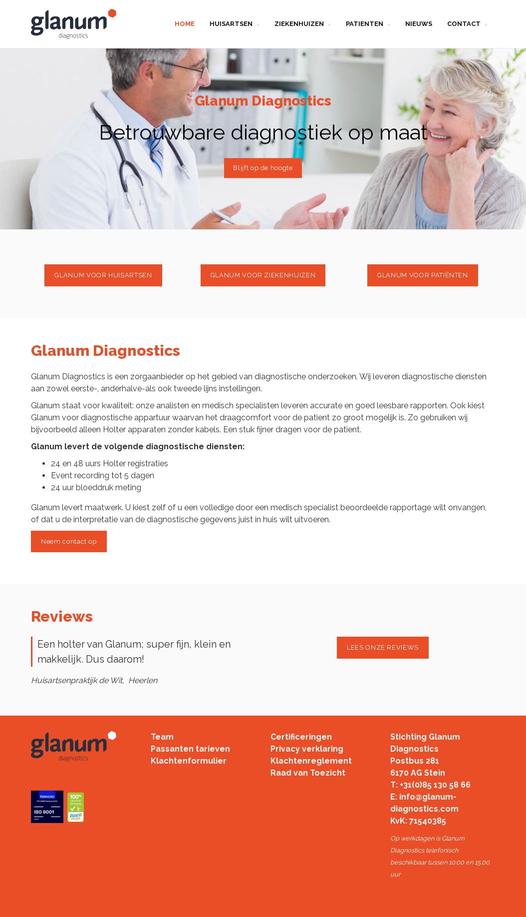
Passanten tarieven (190, 749)
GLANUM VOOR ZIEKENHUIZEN (263, 275)
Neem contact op (69, 541)
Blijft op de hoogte (262, 167)
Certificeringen (301, 737)
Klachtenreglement (311, 761)
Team (162, 737)
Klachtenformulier (189, 761)
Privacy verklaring (306, 749)
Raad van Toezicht (307, 773)
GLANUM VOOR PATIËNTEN (422, 275)
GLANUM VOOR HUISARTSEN (103, 275)
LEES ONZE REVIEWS (383, 647)
